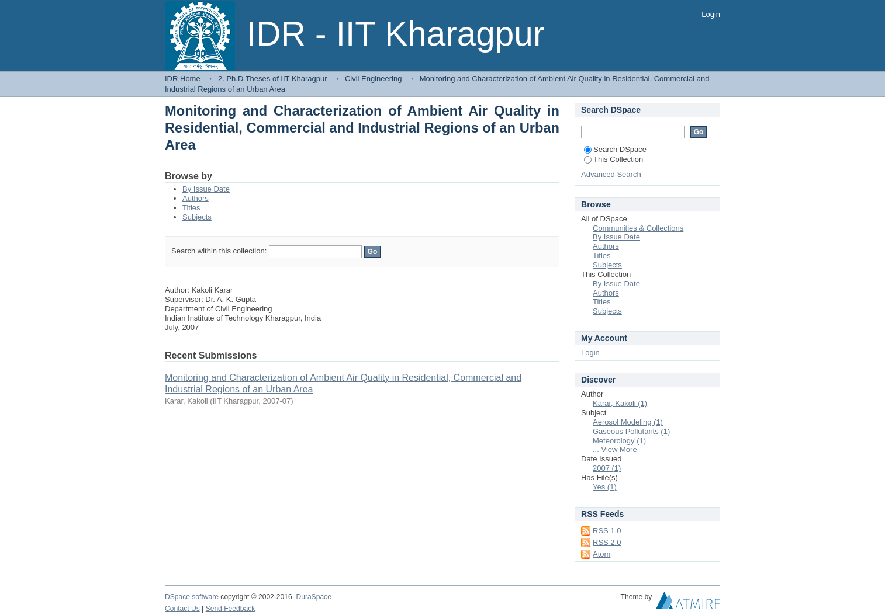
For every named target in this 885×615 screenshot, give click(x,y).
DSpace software (192, 597)
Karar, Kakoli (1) (620, 403)
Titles (191, 207)
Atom (601, 554)
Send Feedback (230, 608)
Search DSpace (615, 149)
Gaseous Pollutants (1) (631, 431)
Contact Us (182, 608)
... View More (615, 449)
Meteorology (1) (619, 440)
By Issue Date (206, 189)
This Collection (613, 159)
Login (710, 14)
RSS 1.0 (607, 530)
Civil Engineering (373, 78)
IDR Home (182, 78)
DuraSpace (313, 597)
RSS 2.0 (607, 542)
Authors (195, 198)
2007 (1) (607, 468)
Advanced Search (611, 174)
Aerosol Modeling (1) (628, 422)
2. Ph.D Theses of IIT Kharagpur (272, 78)
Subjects (197, 217)
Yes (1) (605, 486)
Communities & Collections (638, 228)
